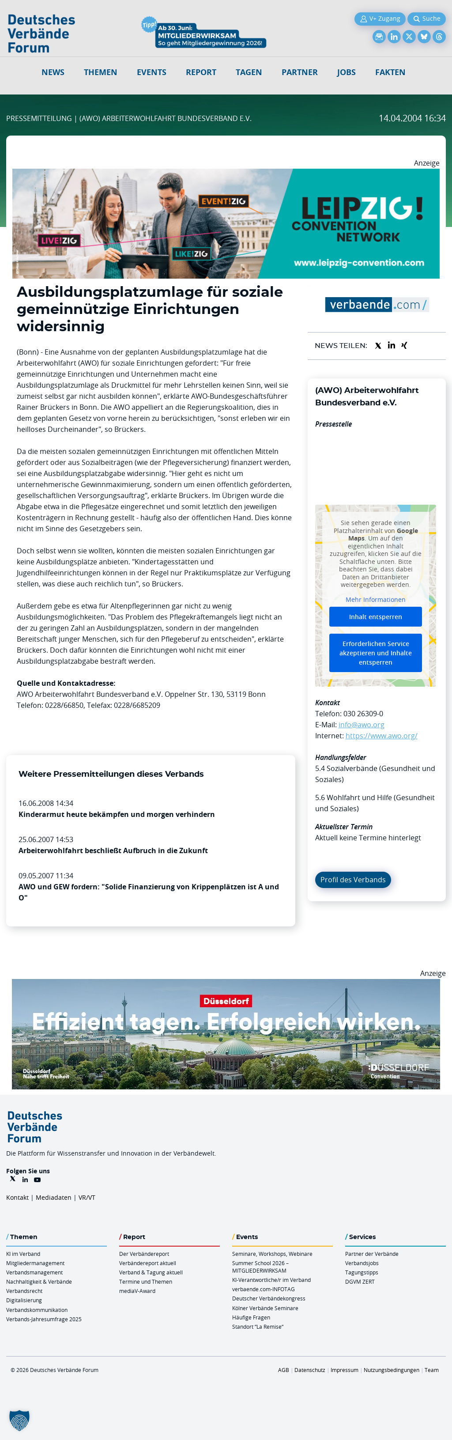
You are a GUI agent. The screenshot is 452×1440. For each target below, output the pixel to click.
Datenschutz (309, 1369)
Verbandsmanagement (34, 1272)
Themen (100, 72)
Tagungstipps (361, 1272)
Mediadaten (54, 1197)
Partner (300, 72)
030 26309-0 (363, 713)
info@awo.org (361, 724)
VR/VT (87, 1197)
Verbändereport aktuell (147, 1262)
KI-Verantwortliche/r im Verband (271, 1279)
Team (432, 1369)
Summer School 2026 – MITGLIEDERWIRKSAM (260, 1266)
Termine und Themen (145, 1281)
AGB (283, 1369)
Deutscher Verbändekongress (268, 1298)
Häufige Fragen (251, 1317)
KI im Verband (23, 1253)
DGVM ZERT (360, 1281)
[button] (19, 1420)
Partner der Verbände (372, 1253)
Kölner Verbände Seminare (265, 1307)
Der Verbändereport (144, 1253)
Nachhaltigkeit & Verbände (39, 1281)
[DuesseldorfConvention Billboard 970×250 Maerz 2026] (226, 984)
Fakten (390, 72)
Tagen (249, 72)
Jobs (346, 72)
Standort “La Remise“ (257, 1326)
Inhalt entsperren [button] (375, 616)
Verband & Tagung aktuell (151, 1272)
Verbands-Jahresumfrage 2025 (44, 1319)
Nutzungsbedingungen (391, 1369)
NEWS (52, 72)
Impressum (344, 1369)
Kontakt (17, 1197)
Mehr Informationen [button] (376, 600)
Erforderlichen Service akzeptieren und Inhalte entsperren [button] (375, 652)
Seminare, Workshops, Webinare (272, 1253)
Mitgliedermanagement (35, 1262)
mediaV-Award (137, 1290)
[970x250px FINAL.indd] (226, 174)
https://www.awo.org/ (382, 736)
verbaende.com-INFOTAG (263, 1289)
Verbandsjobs (362, 1262)
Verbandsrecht (24, 1290)
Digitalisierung (24, 1300)
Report (201, 72)
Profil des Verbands (353, 879)
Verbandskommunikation (37, 1309)
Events (151, 72)
